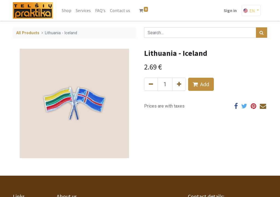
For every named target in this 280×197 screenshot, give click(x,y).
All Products (27, 33)
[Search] (261, 32)
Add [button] (201, 84)
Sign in (230, 10)
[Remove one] (151, 84)
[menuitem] (67, 10)
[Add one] (179, 84)
